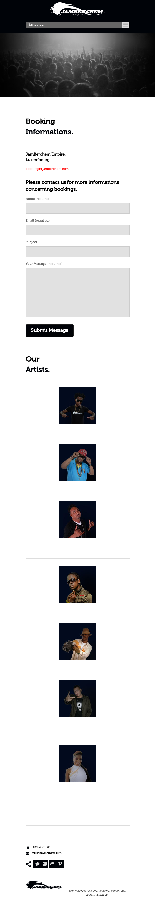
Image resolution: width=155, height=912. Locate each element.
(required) (38, 199)
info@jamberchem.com (46, 853)
